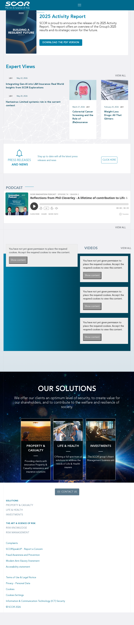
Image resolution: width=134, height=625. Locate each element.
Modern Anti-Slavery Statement (23, 561)
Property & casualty (19, 505)
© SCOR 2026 (13, 607)
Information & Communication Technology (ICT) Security (35, 601)
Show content (18, 260)
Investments (14, 515)
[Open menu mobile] (79, 5)
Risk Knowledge (16, 528)
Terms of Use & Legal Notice (21, 577)
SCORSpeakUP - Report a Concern (24, 549)
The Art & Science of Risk (20, 523)
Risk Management (17, 532)
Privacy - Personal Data (18, 583)
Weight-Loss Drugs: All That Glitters (113, 115)
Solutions (12, 501)
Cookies (10, 589)
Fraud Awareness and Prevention (23, 555)
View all (120, 76)
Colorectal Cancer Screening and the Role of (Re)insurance (82, 117)
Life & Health (14, 510)
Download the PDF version (61, 42)
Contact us (69, 492)
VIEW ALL (126, 248)
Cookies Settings (15, 595)
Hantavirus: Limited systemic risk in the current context (33, 104)
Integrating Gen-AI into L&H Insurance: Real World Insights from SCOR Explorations (35, 86)
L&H (10, 78)
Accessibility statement (18, 567)
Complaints (12, 543)
